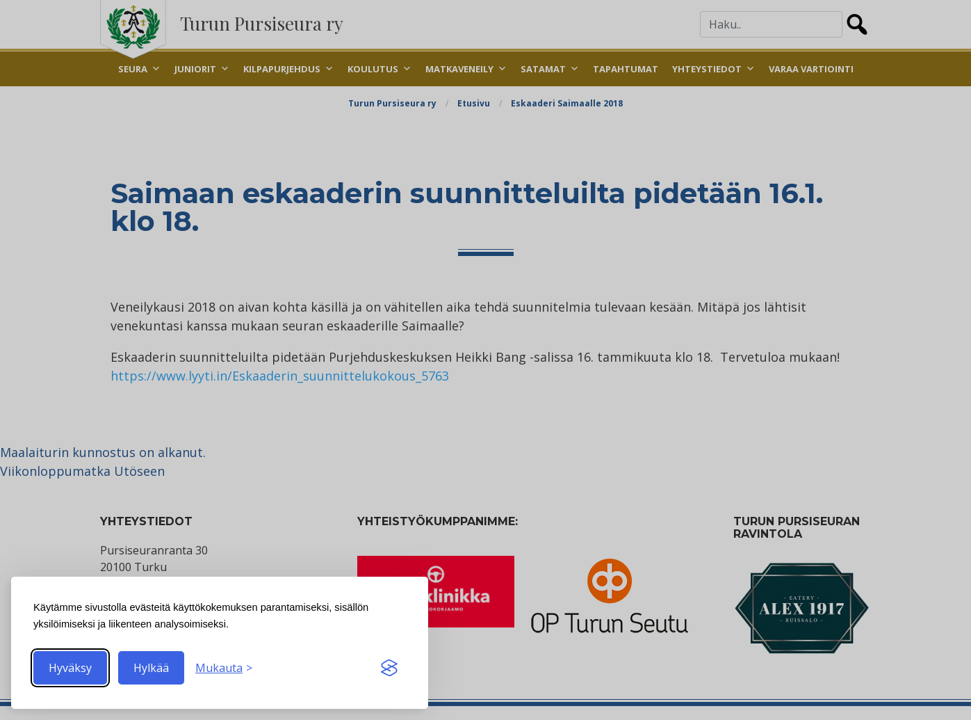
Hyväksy (70, 667)
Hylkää (151, 667)
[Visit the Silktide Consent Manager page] (389, 668)
